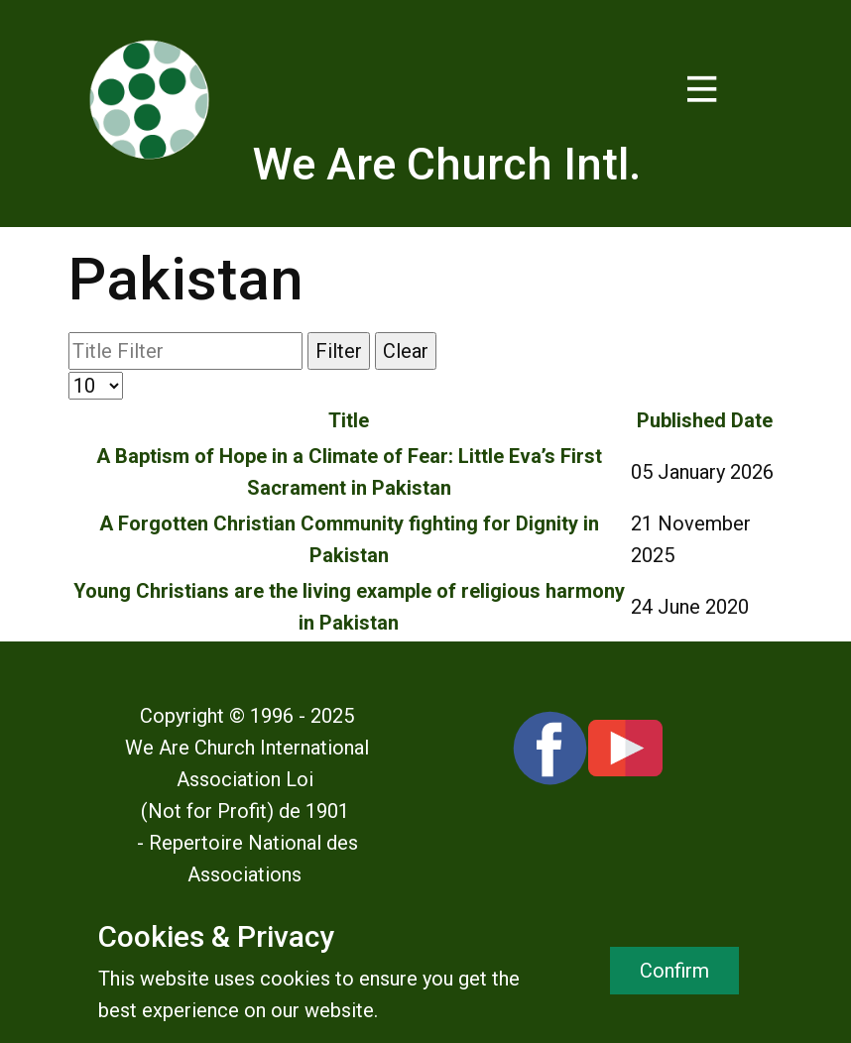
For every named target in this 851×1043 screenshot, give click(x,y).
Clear (405, 351)
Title (348, 420)
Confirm (674, 971)
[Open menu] (702, 89)
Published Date (705, 420)
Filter (338, 351)
